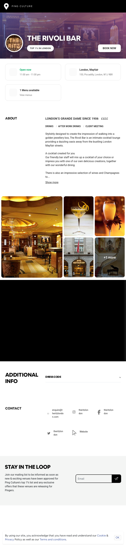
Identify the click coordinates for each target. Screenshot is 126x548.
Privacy (9, 539)
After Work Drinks (69, 126)
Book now (109, 48)
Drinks (49, 126)
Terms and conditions (53, 539)
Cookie (101, 535)
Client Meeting (94, 126)
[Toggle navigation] (117, 6)
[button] (83, 377)
